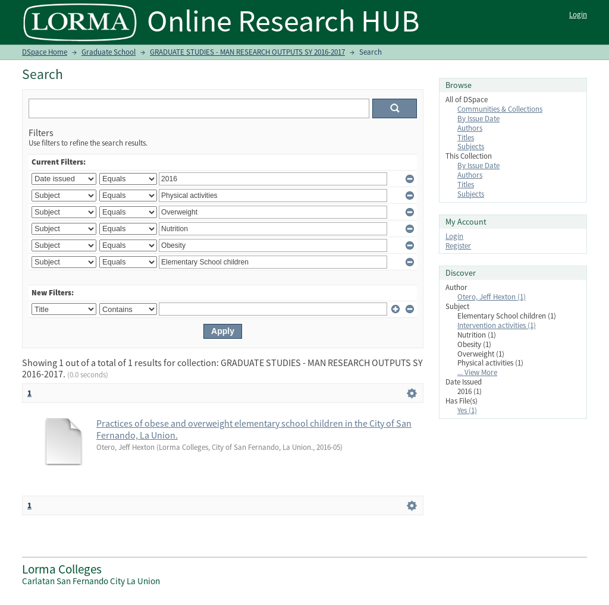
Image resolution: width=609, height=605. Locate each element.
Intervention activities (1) (496, 325)
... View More (477, 372)
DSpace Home (44, 52)
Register (458, 246)
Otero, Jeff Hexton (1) (491, 297)
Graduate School (108, 52)
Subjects (470, 146)
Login (578, 15)
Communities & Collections (499, 109)
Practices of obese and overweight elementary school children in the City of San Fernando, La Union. (254, 429)
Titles (465, 138)
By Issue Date (478, 119)
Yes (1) (467, 410)
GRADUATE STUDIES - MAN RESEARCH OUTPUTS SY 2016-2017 (247, 52)
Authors (469, 128)
